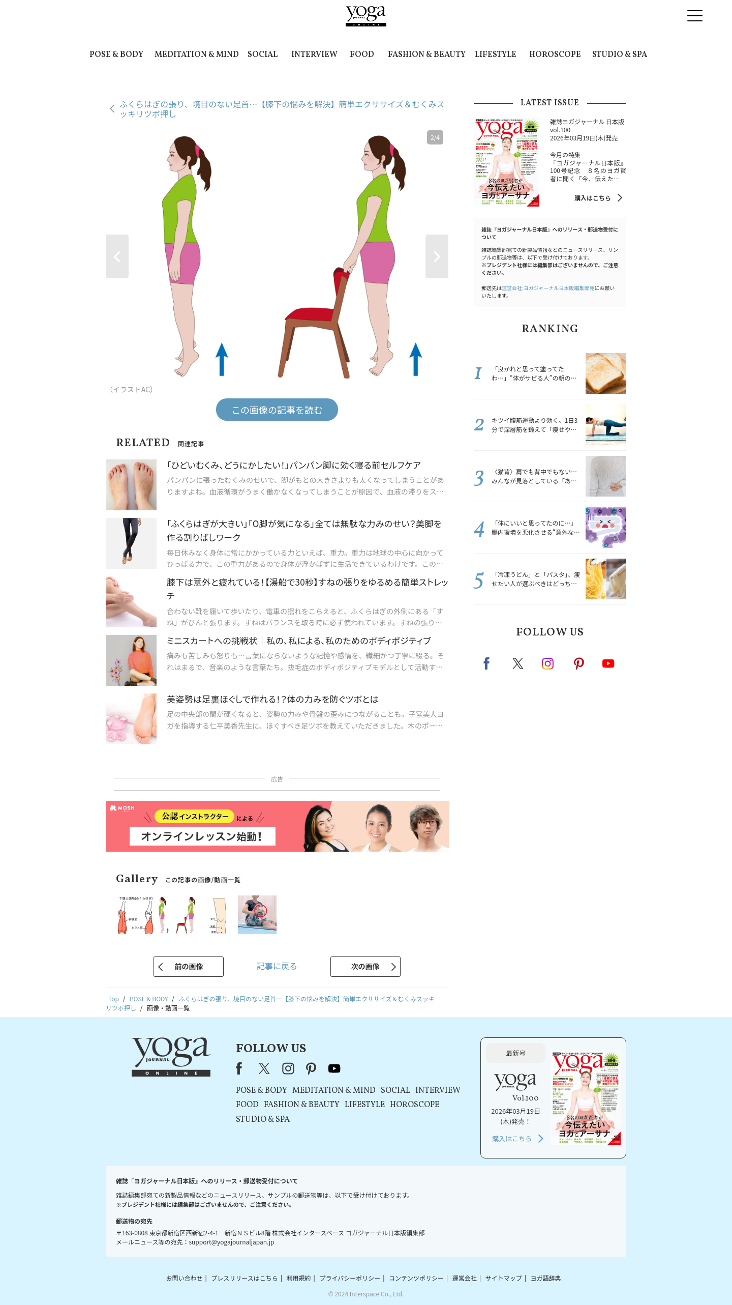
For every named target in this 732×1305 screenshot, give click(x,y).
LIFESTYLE (495, 55)
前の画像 (188, 966)
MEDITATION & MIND (197, 55)
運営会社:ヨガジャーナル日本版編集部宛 (548, 288)
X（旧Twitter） (265, 1068)
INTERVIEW (314, 55)
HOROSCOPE (555, 55)
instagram (548, 663)
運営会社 (464, 1277)
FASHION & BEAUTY (427, 55)
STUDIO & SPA (619, 55)
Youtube (608, 663)
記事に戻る (277, 965)
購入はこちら (592, 197)
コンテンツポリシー (416, 1277)
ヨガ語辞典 (546, 1277)
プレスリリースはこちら (244, 1277)
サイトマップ (503, 1277)
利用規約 (299, 1277)
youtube (334, 1068)
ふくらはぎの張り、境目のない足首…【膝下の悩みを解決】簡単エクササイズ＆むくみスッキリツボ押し (282, 108)
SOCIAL (263, 55)
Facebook (489, 663)
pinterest (579, 663)
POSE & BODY (116, 55)
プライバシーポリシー (349, 1277)
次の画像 (365, 966)
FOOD (362, 55)
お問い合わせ (184, 1277)
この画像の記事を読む (277, 409)
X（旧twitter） (519, 663)
